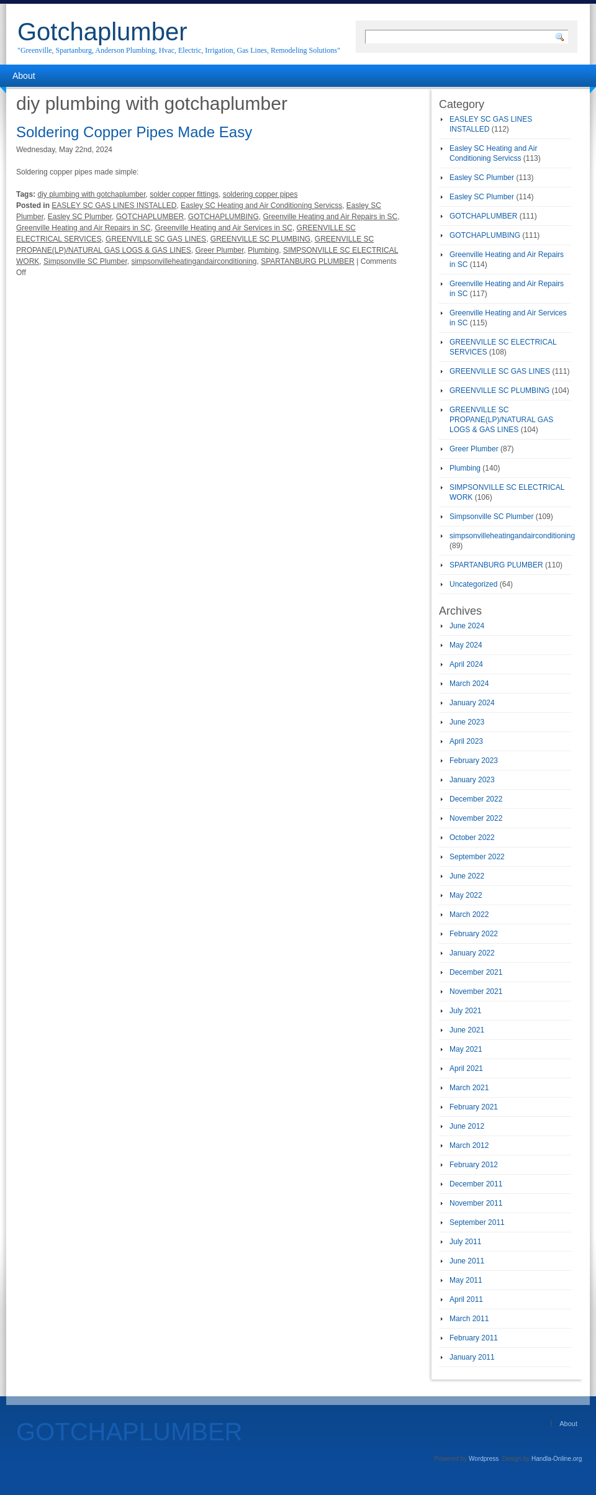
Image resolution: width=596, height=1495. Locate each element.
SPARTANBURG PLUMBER (307, 261)
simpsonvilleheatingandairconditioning (193, 261)
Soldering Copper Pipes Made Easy (134, 132)
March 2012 (469, 1145)
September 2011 (477, 1222)
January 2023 (472, 779)
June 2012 (466, 1126)
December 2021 (475, 972)
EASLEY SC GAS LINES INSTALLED (114, 205)
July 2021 (465, 1010)
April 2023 (466, 741)
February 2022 (473, 933)
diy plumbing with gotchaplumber (91, 194)
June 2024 (466, 625)
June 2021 (466, 1030)
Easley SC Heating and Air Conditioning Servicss (261, 205)
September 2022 (477, 856)
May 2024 (465, 645)
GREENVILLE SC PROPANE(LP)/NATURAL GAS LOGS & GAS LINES (501, 419)
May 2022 (465, 895)
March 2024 (469, 683)
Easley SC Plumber (80, 216)
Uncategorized (473, 584)
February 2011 (473, 1338)
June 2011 (466, 1261)
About (23, 76)
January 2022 (472, 953)
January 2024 (472, 702)
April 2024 (466, 664)
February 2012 (473, 1164)
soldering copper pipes (260, 194)
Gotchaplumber (102, 31)
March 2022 (469, 914)
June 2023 (466, 722)
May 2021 (465, 1049)
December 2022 (475, 799)
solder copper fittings (184, 194)
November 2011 (475, 1203)
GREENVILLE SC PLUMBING (260, 239)
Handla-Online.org (556, 1458)
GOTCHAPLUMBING (223, 216)
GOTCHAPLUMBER (150, 216)
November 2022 (475, 818)
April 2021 (466, 1068)
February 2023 (473, 760)
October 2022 (472, 837)
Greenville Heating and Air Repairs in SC (330, 216)
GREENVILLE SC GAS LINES (156, 239)
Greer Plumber (220, 250)
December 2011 (475, 1184)
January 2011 (472, 1357)
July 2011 (465, 1241)
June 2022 (466, 876)
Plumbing (263, 250)
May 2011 (465, 1280)
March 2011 (469, 1318)
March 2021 (469, 1087)
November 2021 (475, 991)
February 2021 (473, 1107)
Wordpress (484, 1458)
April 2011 (466, 1299)
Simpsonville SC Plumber (85, 261)
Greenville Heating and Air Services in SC (223, 228)
